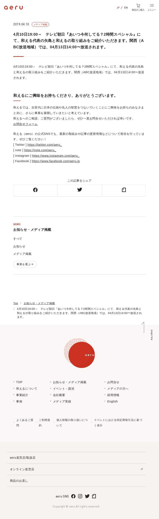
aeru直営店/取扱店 (23, 457)
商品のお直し (19, 480)
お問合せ (113, 382)
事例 (19, 401)
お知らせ (19, 246)
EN (126, 7)
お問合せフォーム (25, 124)
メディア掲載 (22, 253)
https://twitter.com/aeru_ (45, 144)
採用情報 (113, 395)
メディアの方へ (118, 388)
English (112, 401)
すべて (17, 238)
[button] (152, 7)
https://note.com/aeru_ (40, 150)
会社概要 (59, 395)
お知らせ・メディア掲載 (39, 303)
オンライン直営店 (22, 469)
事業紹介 (22, 395)
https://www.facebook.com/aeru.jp (56, 161)
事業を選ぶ (25, 264)
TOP (19, 382)
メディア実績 (62, 401)
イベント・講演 (63, 388)
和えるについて (26, 388)
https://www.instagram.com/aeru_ (56, 155)
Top (15, 303)
